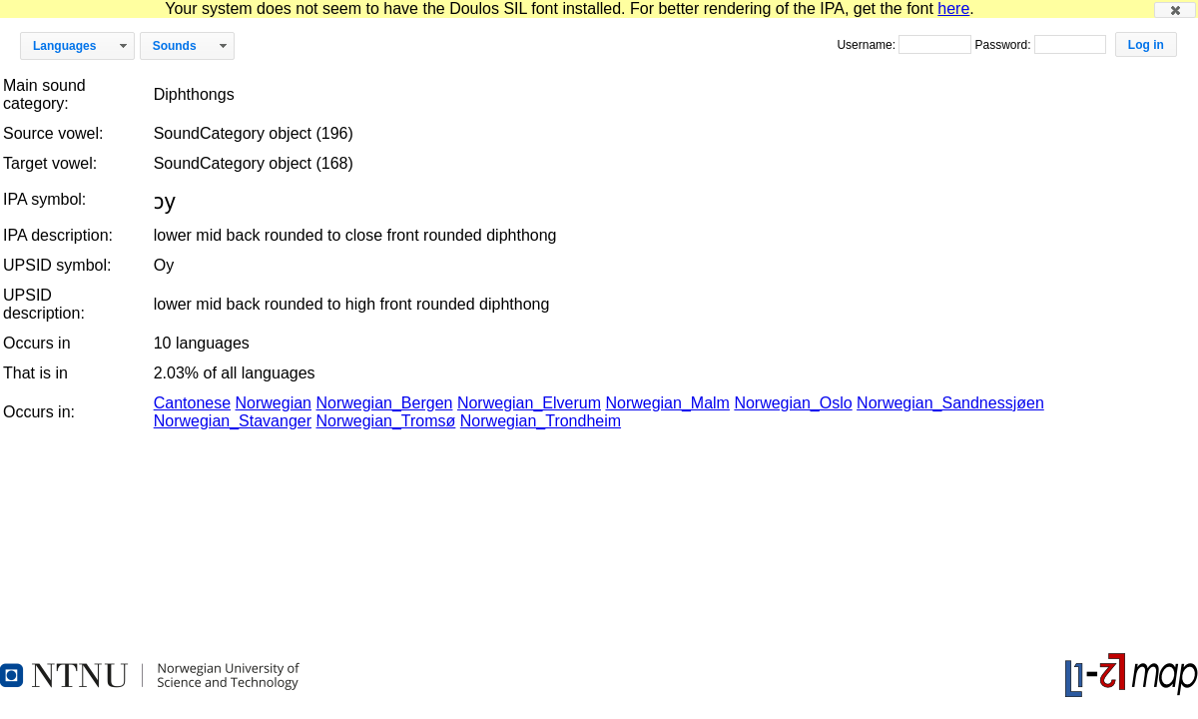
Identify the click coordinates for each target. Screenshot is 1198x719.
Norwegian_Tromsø (385, 420)
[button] (1175, 10)
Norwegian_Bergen (383, 402)
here (953, 8)
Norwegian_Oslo (793, 402)
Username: (867, 45)
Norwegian (273, 402)
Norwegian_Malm (667, 402)
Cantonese (192, 402)
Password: (1003, 45)
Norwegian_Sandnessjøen (950, 402)
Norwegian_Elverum (529, 402)
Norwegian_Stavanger (232, 420)
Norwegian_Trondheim (540, 420)
